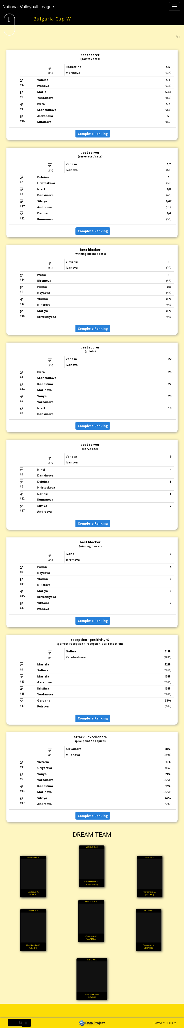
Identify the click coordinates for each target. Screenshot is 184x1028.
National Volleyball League (28, 6)
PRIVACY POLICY (164, 1023)
